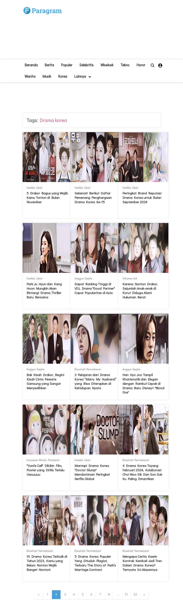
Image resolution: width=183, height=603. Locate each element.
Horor (140, 64)
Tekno (124, 64)
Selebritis (86, 64)
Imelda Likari (34, 187)
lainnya (82, 76)
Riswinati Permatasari (88, 369)
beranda (31, 64)
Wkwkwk (106, 64)
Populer (66, 64)
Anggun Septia (83, 278)
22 (135, 594)
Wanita (30, 76)
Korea (62, 76)
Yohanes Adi (129, 278)
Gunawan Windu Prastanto (43, 460)
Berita (49, 64)
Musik (46, 76)
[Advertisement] (109, 31)
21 (126, 594)
